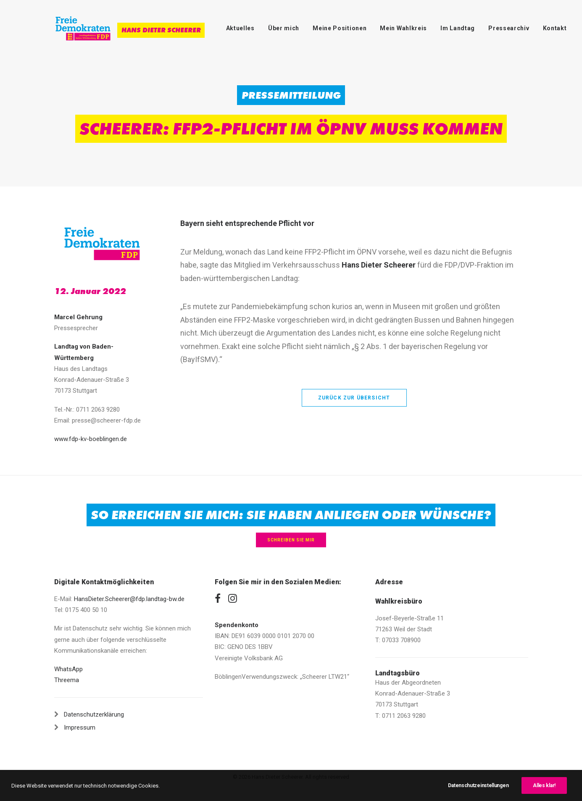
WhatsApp (68, 669)
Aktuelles (240, 28)
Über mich (283, 28)
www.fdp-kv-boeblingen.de (90, 439)
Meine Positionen (339, 28)
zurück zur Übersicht (354, 398)
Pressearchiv (508, 28)
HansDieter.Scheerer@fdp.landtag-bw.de (129, 599)
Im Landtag (457, 28)
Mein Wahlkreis (403, 28)
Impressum (79, 727)
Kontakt (555, 28)
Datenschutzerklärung (94, 714)
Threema (66, 680)
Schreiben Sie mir (291, 540)
